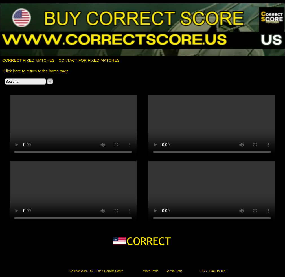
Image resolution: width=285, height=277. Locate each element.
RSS (203, 270)
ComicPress (174, 270)
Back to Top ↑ (218, 270)
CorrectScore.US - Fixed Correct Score (96, 270)
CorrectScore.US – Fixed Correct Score (142, 30)
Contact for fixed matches (88, 60)
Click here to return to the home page (36, 71)
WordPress (150, 270)
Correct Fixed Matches (28, 60)
